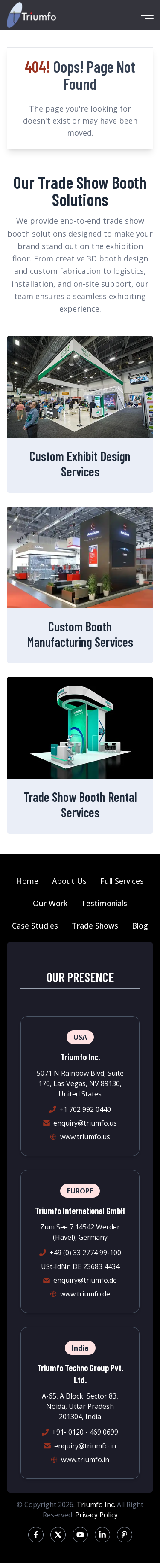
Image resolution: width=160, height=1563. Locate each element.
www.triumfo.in (85, 1459)
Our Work (50, 903)
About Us (69, 881)
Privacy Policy (96, 1515)
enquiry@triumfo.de (85, 1280)
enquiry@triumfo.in (85, 1446)
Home (27, 881)
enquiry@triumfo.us (85, 1123)
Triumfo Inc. (95, 1504)
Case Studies (35, 925)
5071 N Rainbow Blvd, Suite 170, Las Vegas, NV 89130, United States (80, 1083)
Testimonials (104, 903)
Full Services (122, 881)
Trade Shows (95, 925)
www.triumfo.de (85, 1294)
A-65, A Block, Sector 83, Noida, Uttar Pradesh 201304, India (80, 1406)
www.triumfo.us (85, 1136)
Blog (140, 925)
